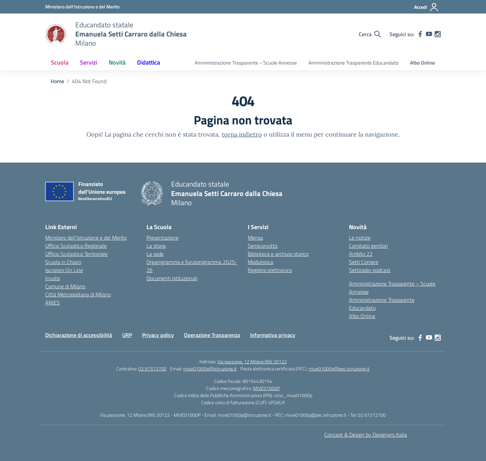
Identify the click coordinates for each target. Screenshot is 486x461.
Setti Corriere (363, 262)
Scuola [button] (60, 62)
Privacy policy (158, 335)
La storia (156, 246)
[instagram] (438, 34)
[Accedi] (426, 7)
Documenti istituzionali (171, 278)
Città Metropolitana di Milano (78, 294)
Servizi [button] (88, 62)
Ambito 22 (361, 254)
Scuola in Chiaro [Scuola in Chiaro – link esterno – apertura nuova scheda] (63, 262)
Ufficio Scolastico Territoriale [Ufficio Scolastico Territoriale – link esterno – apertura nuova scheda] (76, 254)
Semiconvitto (262, 246)
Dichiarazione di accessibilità (78, 335)
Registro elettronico (270, 270)
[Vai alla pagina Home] (57, 81)
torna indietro (242, 134)
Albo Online (422, 63)
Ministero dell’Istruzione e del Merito (86, 238)
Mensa (255, 238)
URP (127, 335)
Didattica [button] (148, 62)
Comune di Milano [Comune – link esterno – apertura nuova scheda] (65, 286)
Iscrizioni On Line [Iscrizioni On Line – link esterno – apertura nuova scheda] (64, 270)
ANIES (52, 302)
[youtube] (429, 34)
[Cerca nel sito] (370, 34)
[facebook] (420, 34)
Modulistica (260, 262)
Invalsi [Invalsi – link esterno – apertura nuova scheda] (52, 278)
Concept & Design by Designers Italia (365, 435)
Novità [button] (117, 62)
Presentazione (162, 238)
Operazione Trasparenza (212, 335)
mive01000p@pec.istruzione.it (339, 368)
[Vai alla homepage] (56, 34)
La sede (155, 254)
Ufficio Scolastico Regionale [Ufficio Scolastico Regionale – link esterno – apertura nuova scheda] (76, 246)
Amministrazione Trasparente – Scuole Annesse (246, 63)
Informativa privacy (272, 335)
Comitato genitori (368, 246)
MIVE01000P (266, 388)
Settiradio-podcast (369, 270)
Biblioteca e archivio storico (278, 254)
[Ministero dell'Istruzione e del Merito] (82, 6)
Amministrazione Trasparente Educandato (353, 63)
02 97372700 (152, 368)
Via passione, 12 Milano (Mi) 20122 (252, 361)
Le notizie (360, 238)
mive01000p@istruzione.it (210, 368)
